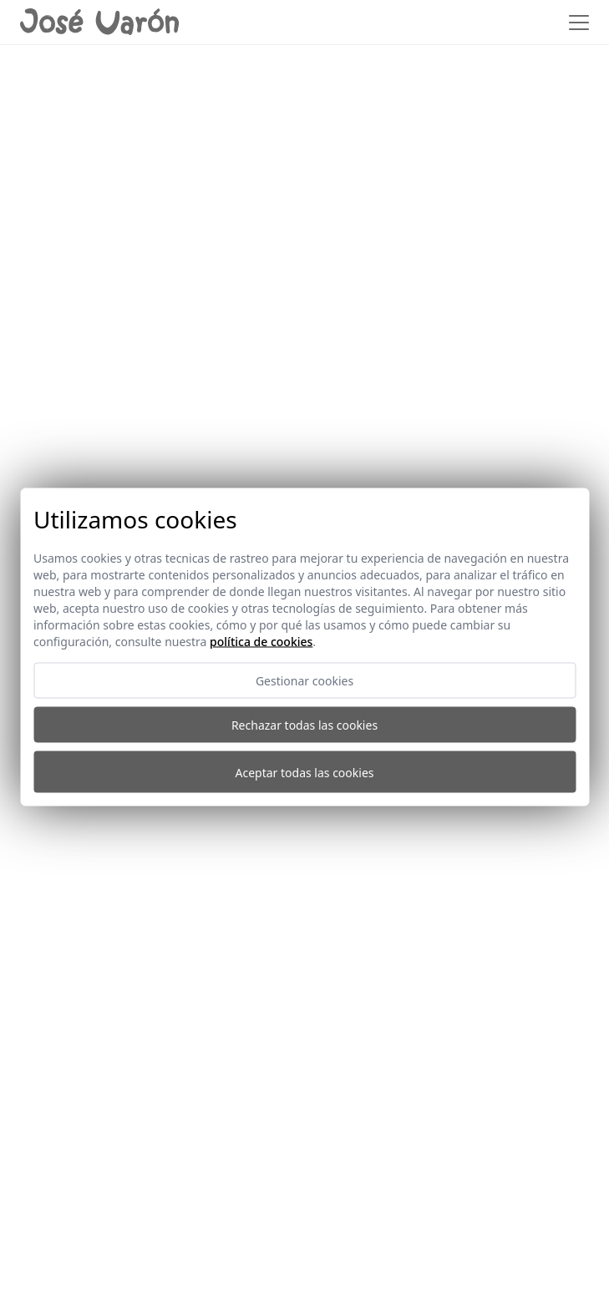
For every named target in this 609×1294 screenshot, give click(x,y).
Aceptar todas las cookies (305, 772)
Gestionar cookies (304, 681)
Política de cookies (261, 642)
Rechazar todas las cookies (304, 725)
